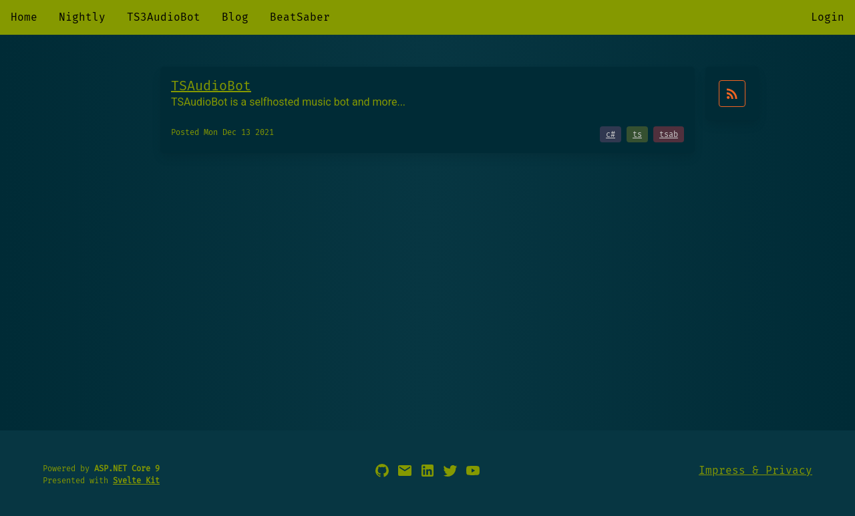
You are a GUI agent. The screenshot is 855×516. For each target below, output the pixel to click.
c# (610, 134)
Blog (235, 17)
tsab (668, 134)
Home (24, 17)
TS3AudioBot (163, 17)
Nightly (82, 17)
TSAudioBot (211, 86)
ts (637, 134)
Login (827, 17)
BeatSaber (300, 17)
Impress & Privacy (755, 470)
